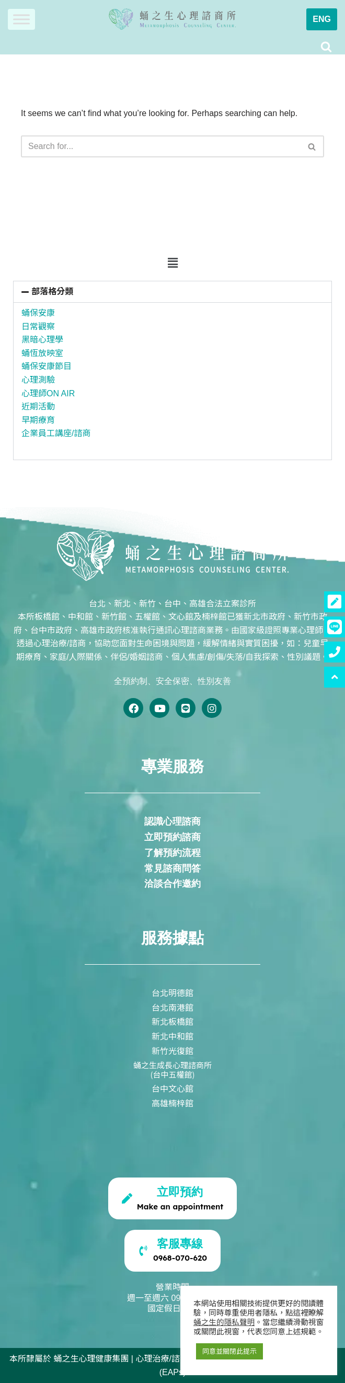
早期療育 (38, 420)
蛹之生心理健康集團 (91, 1358)
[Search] (326, 46)
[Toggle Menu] (21, 19)
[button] (172, 263)
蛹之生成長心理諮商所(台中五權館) (172, 1069)
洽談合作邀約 (172, 883)
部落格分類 (52, 291)
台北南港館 (172, 1007)
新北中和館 (172, 1036)
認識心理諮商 (172, 821)
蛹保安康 (38, 312)
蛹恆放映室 (42, 353)
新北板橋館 (172, 1021)
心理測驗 (38, 379)
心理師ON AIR (48, 393)
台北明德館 (172, 992)
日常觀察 (38, 326)
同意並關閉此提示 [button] (229, 1351)
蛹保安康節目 (46, 366)
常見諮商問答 (172, 868)
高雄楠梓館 (172, 1102)
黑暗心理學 (42, 339)
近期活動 (38, 406)
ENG (322, 19)
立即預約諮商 (172, 837)
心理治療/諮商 (161, 1358)
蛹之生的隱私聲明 (224, 1322)
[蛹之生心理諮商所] (172, 19)
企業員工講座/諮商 (55, 433)
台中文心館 (172, 1088)
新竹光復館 (172, 1050)
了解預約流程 (172, 853)
